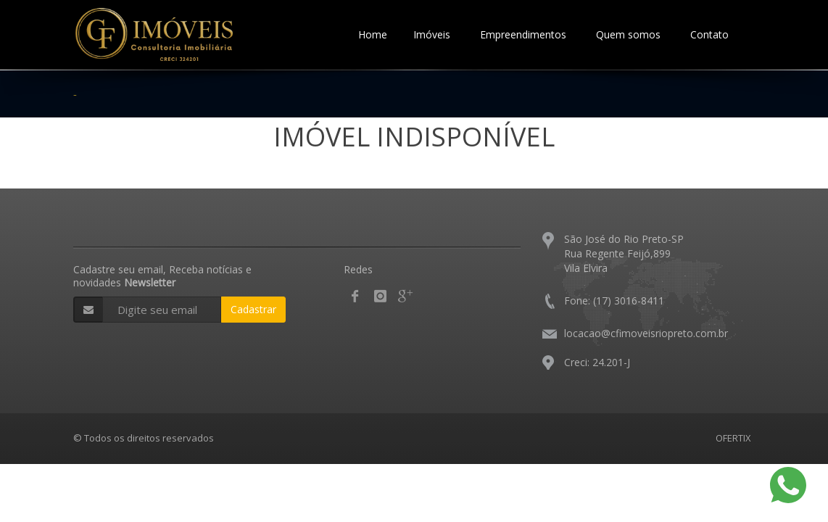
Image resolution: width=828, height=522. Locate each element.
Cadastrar (253, 309)
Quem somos (628, 34)
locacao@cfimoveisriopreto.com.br (646, 333)
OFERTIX (733, 437)
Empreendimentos (523, 34)
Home (372, 34)
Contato (709, 34)
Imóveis (431, 34)
